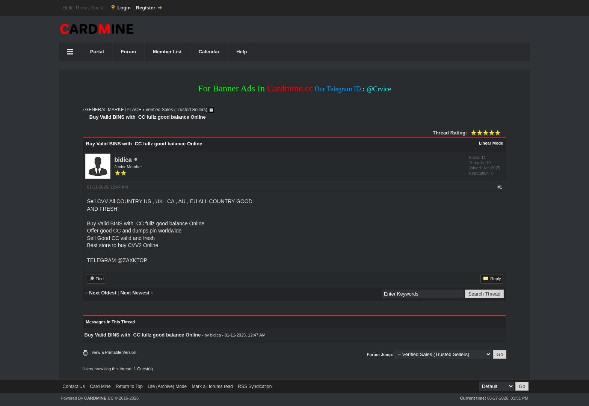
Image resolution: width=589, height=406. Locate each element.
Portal (97, 51)
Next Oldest (102, 293)
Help (241, 51)
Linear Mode (491, 143)
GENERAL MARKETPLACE (113, 109)
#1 (499, 187)
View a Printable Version (114, 352)
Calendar (209, 51)
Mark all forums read (212, 386)
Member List (167, 51)
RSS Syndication (255, 386)
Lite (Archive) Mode (167, 386)
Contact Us (74, 386)
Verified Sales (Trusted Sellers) (176, 109)
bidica (123, 160)
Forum (128, 51)
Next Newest (134, 293)
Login (124, 8)
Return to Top (129, 386)
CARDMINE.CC (98, 398)
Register (146, 8)
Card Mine (100, 386)
